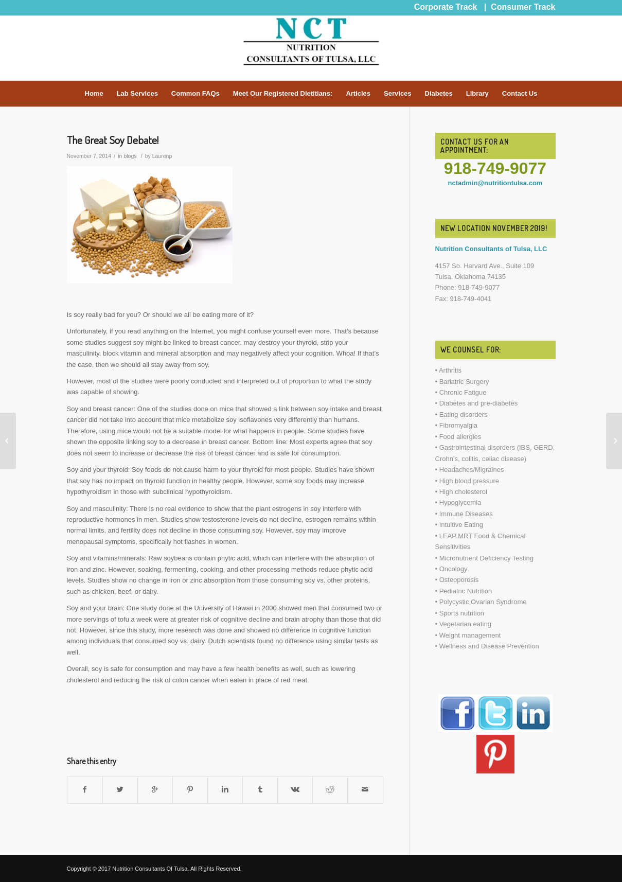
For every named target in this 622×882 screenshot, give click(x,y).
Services (398, 93)
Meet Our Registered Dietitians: (283, 93)
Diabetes (439, 93)
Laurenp (162, 156)
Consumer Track (523, 7)
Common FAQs (195, 93)
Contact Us (520, 93)
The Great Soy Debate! (112, 140)
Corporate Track (445, 7)
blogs (129, 156)
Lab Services (137, 93)
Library (477, 93)
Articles (358, 93)
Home (94, 93)
